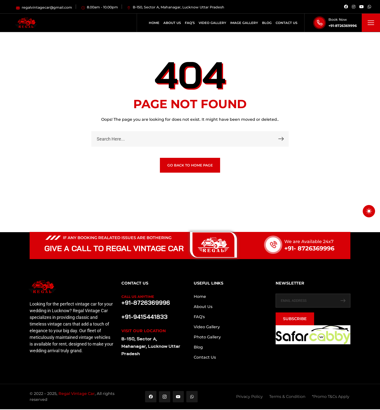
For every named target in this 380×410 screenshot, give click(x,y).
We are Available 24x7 (309, 241)
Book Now (337, 19)
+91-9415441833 (143, 316)
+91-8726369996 (342, 25)
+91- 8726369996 (309, 248)
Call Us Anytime (137, 296)
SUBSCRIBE (295, 318)
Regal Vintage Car (76, 394)
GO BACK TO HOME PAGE (190, 165)
